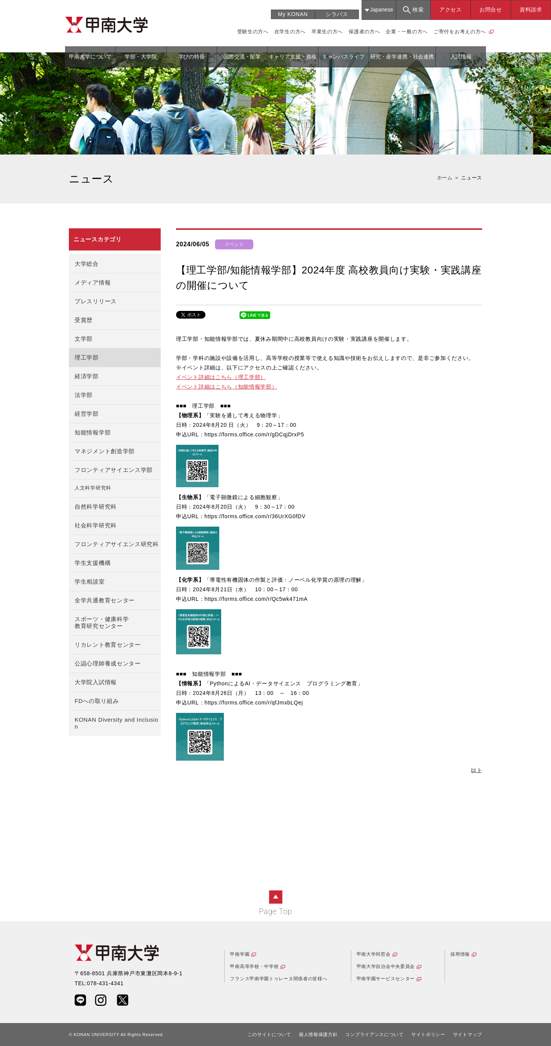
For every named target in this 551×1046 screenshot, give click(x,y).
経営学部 (87, 413)
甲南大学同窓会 (374, 954)
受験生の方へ (253, 31)
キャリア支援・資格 (293, 57)
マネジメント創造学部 (105, 451)
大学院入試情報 (96, 682)
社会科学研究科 (96, 525)
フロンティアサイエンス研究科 (117, 544)
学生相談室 (90, 581)
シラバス (337, 14)
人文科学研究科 (93, 488)
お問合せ (490, 10)
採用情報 (460, 954)
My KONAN (293, 14)
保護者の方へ (364, 31)
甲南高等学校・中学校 (254, 966)
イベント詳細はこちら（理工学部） (221, 377)
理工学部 (87, 357)
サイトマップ (467, 1034)
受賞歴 (84, 320)
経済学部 (87, 376)
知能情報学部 (93, 432)
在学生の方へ (290, 31)
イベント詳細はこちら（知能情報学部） (226, 387)
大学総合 (87, 263)
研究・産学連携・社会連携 (402, 57)
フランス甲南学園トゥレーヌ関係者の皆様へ (278, 978)
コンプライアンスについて (374, 1034)
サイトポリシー (428, 1034)
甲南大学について (90, 57)
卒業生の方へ (327, 31)
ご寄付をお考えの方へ (460, 31)
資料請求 (531, 10)
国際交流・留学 (242, 57)
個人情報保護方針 (318, 1034)
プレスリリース (96, 301)
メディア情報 (93, 282)
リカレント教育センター (108, 644)
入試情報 (460, 57)
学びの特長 (191, 57)
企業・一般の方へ (407, 31)
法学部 (84, 395)
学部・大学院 (140, 57)
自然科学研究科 (96, 506)
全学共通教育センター (105, 600)
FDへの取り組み (97, 701)
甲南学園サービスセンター (386, 978)
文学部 (84, 338)
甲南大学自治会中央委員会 (386, 966)
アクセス (450, 10)
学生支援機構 (93, 563)
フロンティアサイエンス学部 (114, 470)
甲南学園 (239, 954)
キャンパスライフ (343, 57)
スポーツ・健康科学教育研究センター (102, 622)
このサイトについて (269, 1034)
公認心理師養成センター (108, 663)
